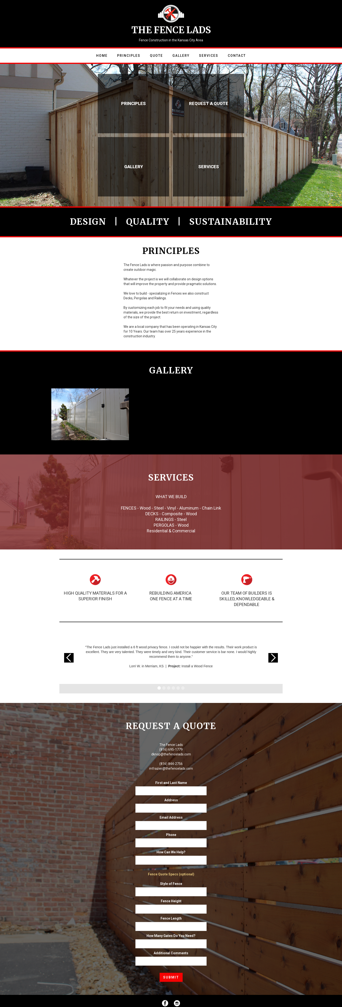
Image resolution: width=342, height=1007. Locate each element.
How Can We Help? (171, 852)
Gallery (181, 55)
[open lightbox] (90, 412)
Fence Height (171, 901)
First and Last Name (171, 783)
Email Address (171, 817)
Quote (156, 55)
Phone (171, 835)
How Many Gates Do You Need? (171, 936)
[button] (68, 657)
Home (102, 55)
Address (171, 800)
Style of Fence (171, 884)
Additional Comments (171, 953)
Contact (237, 55)
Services (208, 55)
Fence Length (171, 918)
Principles (128, 55)
